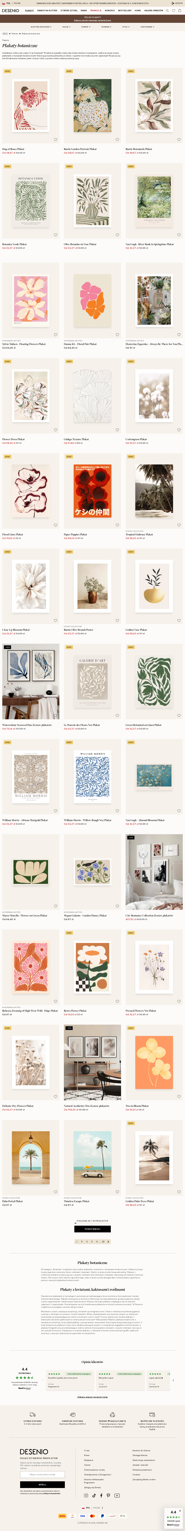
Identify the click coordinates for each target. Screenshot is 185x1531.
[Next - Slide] (173, 1380)
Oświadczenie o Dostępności (97, 1474)
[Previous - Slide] (42, 1380)
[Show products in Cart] (180, 10)
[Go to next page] (108, 1241)
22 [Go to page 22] (103, 1241)
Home (138, 10)
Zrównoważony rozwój (94, 1470)
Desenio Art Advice (141, 1450)
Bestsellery (125, 10)
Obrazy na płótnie (47, 10)
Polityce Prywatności (51, 1493)
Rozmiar (106, 27)
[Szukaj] (167, 11)
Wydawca (88, 1460)
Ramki (84, 10)
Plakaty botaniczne (31, 33)
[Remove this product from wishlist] (55, 139)
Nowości (110, 10)
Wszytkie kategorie (41, 27)
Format (85, 27)
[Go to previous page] (76, 1241)
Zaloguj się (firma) (92, 1487)
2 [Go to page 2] (86, 1241)
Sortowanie (147, 27)
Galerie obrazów (153, 10)
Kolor (66, 27)
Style (126, 27)
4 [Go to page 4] (97, 1241)
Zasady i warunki (140, 1465)
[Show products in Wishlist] (173, 10)
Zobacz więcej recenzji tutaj (92, 1397)
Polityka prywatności (142, 1470)
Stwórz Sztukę (69, 10)
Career (87, 1465)
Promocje (96, 10)
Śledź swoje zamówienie (144, 1460)
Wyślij (42, 1484)
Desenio (101, 1523)
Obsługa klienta (140, 1455)
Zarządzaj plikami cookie (144, 1479)
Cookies (136, 1474)
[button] (173, 1518)
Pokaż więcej (92, 1229)
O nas (87, 1450)
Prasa (86, 1455)
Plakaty (29, 10)
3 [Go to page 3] (91, 1241)
